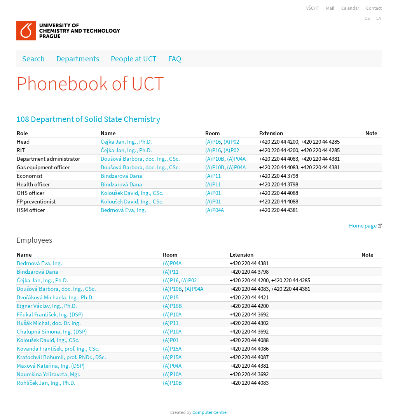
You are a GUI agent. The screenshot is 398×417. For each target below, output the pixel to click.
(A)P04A (236, 158)
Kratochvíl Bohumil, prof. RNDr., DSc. (61, 357)
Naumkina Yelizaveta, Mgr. (48, 374)
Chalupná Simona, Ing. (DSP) (52, 331)
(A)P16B (172, 305)
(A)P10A (172, 314)
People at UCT (134, 58)
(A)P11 (213, 175)
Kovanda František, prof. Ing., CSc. (58, 348)
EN (379, 18)
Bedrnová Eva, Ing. (123, 210)
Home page (365, 225)
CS (367, 18)
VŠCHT (312, 8)
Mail (330, 8)
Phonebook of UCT (90, 83)
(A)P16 (213, 141)
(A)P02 (231, 141)
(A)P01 (213, 192)
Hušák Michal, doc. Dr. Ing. (49, 323)
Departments (77, 58)
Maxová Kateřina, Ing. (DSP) (51, 365)
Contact (374, 8)
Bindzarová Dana (121, 175)
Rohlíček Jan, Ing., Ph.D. (46, 382)
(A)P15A (172, 348)
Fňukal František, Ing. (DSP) (50, 314)
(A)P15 (170, 297)
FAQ (174, 58)
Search (33, 58)
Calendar (350, 8)
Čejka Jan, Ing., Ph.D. (126, 141)
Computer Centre (209, 412)
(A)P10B (214, 158)
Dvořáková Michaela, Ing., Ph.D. (55, 297)
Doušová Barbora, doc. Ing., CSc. (140, 158)
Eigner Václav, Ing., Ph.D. (47, 305)
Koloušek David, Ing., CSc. (132, 192)
